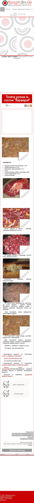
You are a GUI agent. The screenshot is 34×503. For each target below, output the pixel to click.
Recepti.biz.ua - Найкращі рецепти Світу (8, 497)
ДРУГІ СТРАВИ (12, 56)
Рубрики (5, 9)
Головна (4, 56)
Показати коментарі (17, 450)
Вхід (15, 13)
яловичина (18, 433)
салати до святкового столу (13, 358)
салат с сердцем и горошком (11, 356)
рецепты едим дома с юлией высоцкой (15, 365)
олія (13, 433)
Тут (5, 361)
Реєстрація (13, 15)
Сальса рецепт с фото (27, 435)
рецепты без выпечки (27, 433)
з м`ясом (31, 438)
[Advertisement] (17, 36)
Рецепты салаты (16, 435)
